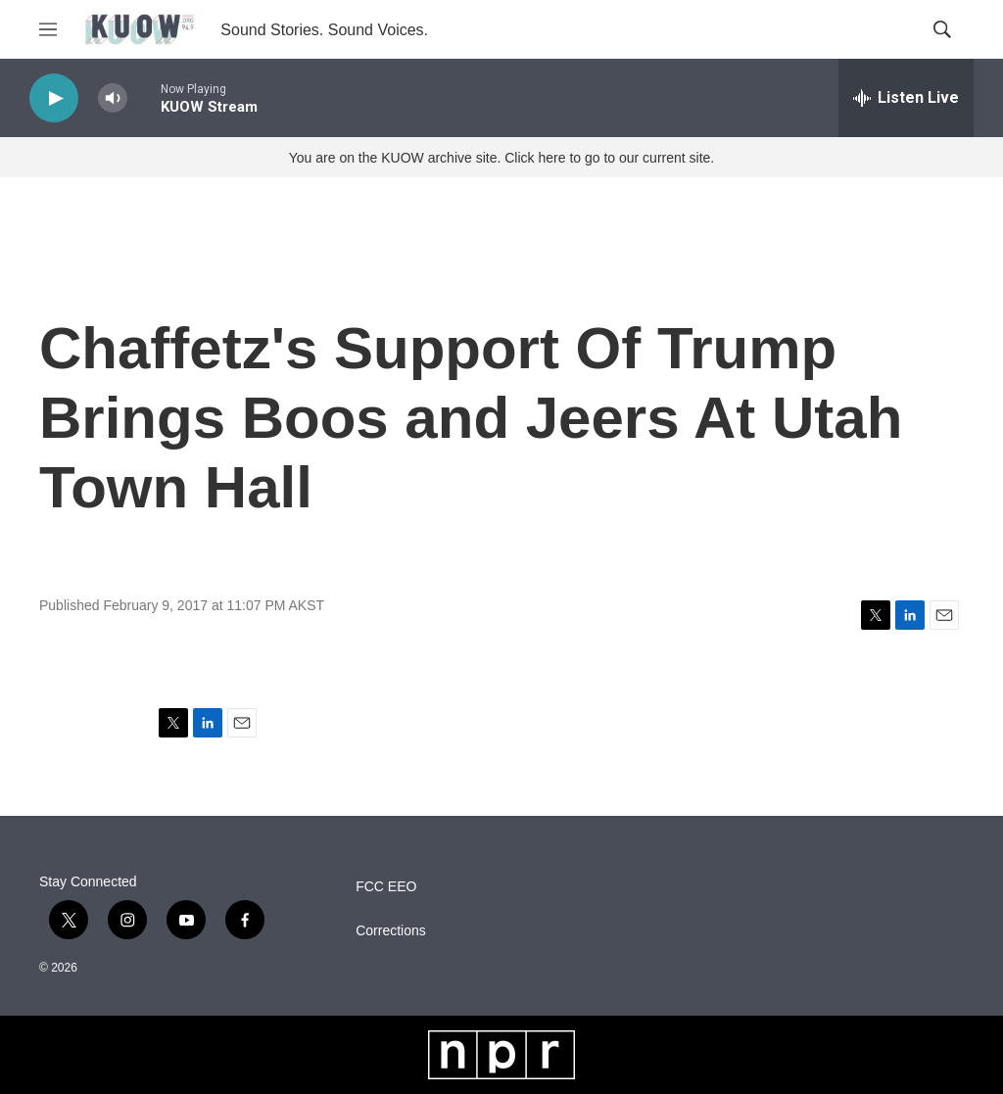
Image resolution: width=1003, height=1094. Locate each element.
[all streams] (906, 98)
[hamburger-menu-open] (48, 29)
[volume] (112, 98)
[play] (54, 98)
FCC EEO (386, 887)
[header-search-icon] (942, 29)
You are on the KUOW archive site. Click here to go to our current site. (501, 158)
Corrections (391, 931)
